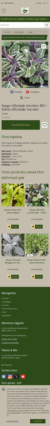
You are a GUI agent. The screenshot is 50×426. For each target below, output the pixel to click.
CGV (4, 312)
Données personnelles (10, 343)
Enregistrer (33, 92)
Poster (25, 97)
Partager (16, 92)
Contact (39, 3)
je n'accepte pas (12, 421)
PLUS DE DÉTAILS (21, 124)
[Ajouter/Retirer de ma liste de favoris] (44, 125)
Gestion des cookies (9, 339)
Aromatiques (19, 32)
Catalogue (6, 302)
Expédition (6, 315)
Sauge (30, 32)
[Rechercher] (47, 25)
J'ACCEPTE (37, 421)
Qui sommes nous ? (10, 309)
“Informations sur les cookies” (18, 410)
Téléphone (7, 365)
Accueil (7, 32)
